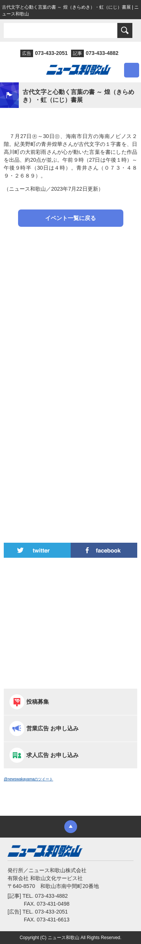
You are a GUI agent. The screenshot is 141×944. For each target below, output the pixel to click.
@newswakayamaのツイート (28, 779)
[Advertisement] (70, 312)
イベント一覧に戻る (70, 218)
